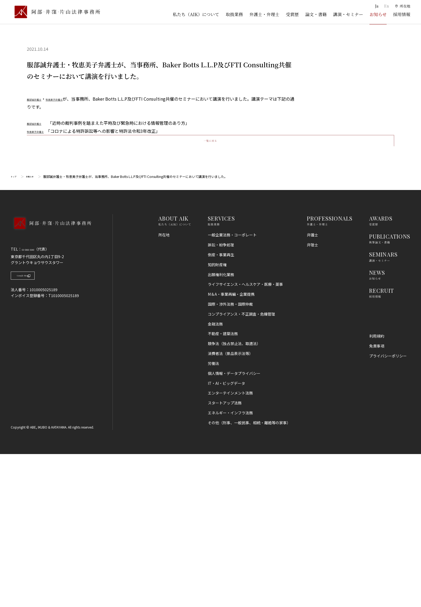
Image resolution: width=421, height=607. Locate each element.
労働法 (213, 516)
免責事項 (376, 499)
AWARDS (381, 371)
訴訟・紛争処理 (221, 397)
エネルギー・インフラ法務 (230, 565)
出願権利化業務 (221, 427)
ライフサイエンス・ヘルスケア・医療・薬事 (245, 437)
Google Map (37, 431)
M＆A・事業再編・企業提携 (231, 447)
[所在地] (402, 6)
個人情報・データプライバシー (234, 526)
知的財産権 (217, 417)
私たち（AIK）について (196, 14)
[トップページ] (55, 12)
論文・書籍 (315, 14)
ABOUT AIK (173, 371)
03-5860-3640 (34, 402)
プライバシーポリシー (388, 508)
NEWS (377, 425)
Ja (376, 6)
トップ (15, 329)
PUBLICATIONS (389, 389)
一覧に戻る (210, 289)
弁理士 (312, 397)
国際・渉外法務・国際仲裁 (230, 457)
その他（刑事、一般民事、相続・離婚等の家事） (249, 575)
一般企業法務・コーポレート (232, 387)
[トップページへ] (51, 383)
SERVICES (221, 371)
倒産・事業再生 (221, 407)
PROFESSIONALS (330, 371)
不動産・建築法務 (223, 486)
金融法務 (215, 477)
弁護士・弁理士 (264, 14)
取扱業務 (234, 14)
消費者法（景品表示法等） (230, 506)
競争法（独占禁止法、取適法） (234, 496)
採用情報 (401, 14)
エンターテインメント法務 (230, 546)
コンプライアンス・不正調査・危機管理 (241, 467)
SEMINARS (383, 407)
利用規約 (376, 489)
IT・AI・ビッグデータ (226, 536)
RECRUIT (381, 443)
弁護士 (312, 387)
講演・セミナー (348, 14)
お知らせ (378, 14)
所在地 (164, 387)
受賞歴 (292, 14)
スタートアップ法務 (225, 556)
